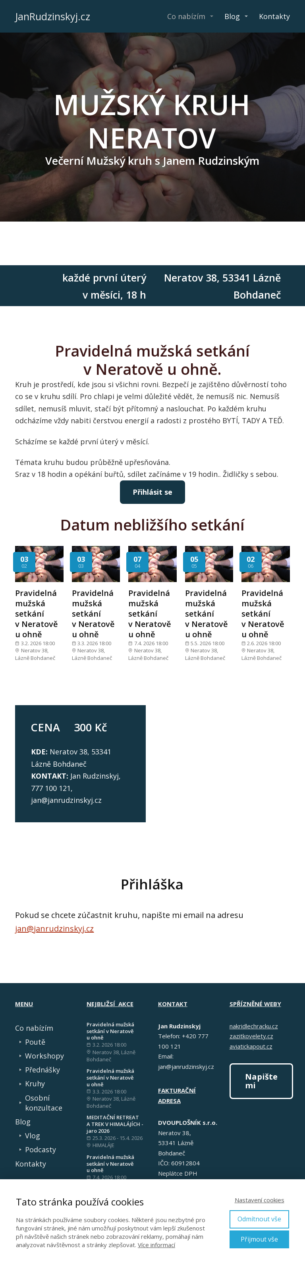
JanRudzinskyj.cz (52, 16)
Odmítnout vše (259, 1219)
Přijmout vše (259, 1239)
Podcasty (40, 1149)
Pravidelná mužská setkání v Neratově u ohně (36, 614)
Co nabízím (186, 16)
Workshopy (44, 1056)
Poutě (35, 1042)
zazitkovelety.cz (251, 1036)
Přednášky (42, 1069)
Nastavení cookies (259, 1200)
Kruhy (35, 1083)
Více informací (156, 1245)
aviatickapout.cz (251, 1046)
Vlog (32, 1135)
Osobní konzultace (43, 1103)
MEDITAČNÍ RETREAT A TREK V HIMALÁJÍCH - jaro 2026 (115, 1124)
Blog (232, 16)
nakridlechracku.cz (254, 1026)
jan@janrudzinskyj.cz (54, 928)
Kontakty (274, 16)
